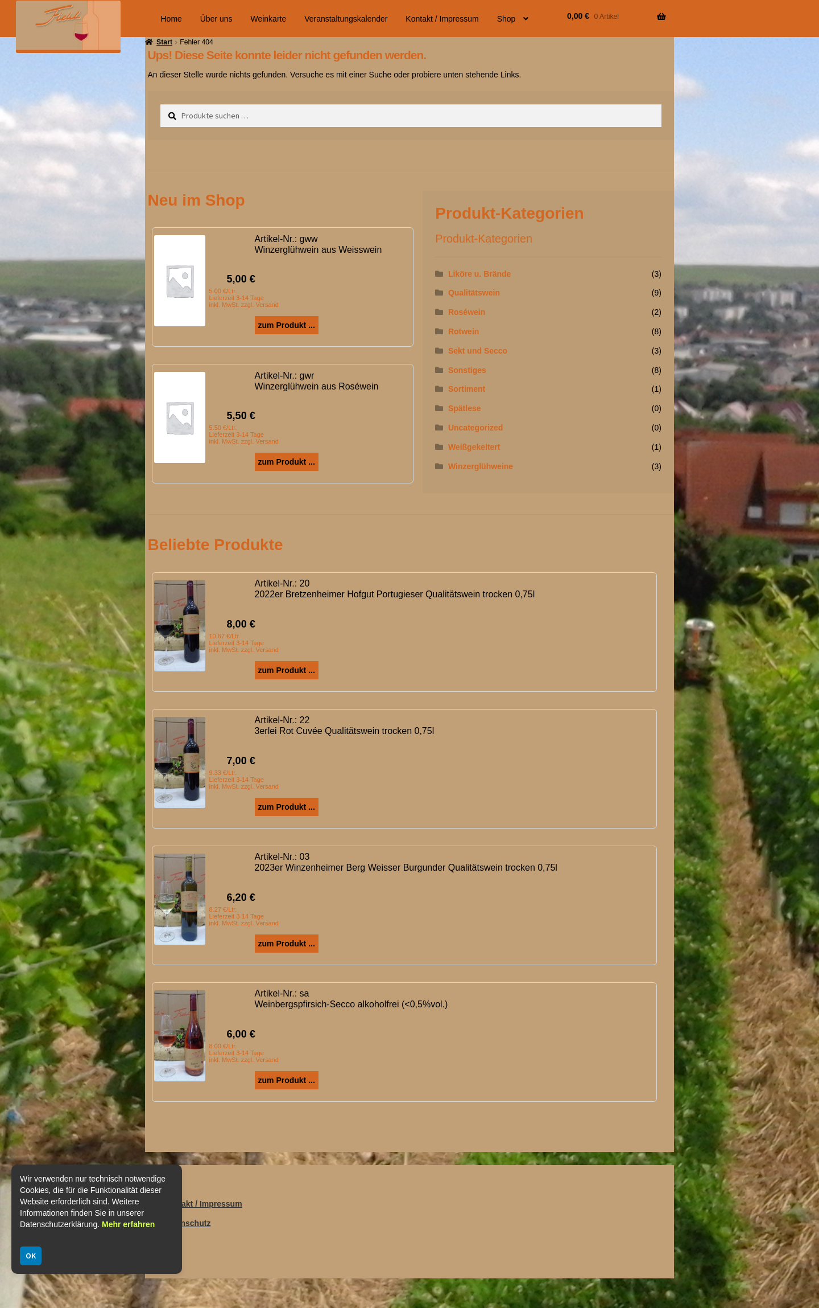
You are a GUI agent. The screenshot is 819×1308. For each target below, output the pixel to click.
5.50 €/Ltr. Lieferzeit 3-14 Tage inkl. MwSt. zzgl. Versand (244, 434)
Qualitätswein (474, 292)
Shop (506, 18)
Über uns (216, 18)
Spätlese (464, 408)
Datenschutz (186, 1223)
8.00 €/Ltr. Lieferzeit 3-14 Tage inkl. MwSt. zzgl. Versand (244, 1053)
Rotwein (463, 331)
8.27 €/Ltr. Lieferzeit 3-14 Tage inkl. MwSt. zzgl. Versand (244, 916)
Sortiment (466, 388)
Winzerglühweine (480, 466)
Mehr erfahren (128, 1224)
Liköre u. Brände (479, 273)
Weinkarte (268, 18)
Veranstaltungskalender (345, 18)
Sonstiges (467, 370)
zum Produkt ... (286, 325)
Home (171, 18)
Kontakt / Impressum (442, 18)
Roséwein (466, 312)
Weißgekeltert (474, 447)
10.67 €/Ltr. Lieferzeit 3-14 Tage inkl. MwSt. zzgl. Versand (244, 643)
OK (31, 1255)
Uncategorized (475, 427)
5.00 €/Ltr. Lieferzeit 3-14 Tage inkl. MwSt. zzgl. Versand (244, 298)
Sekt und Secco (477, 350)
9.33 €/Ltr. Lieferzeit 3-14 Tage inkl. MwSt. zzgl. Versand (244, 779)
